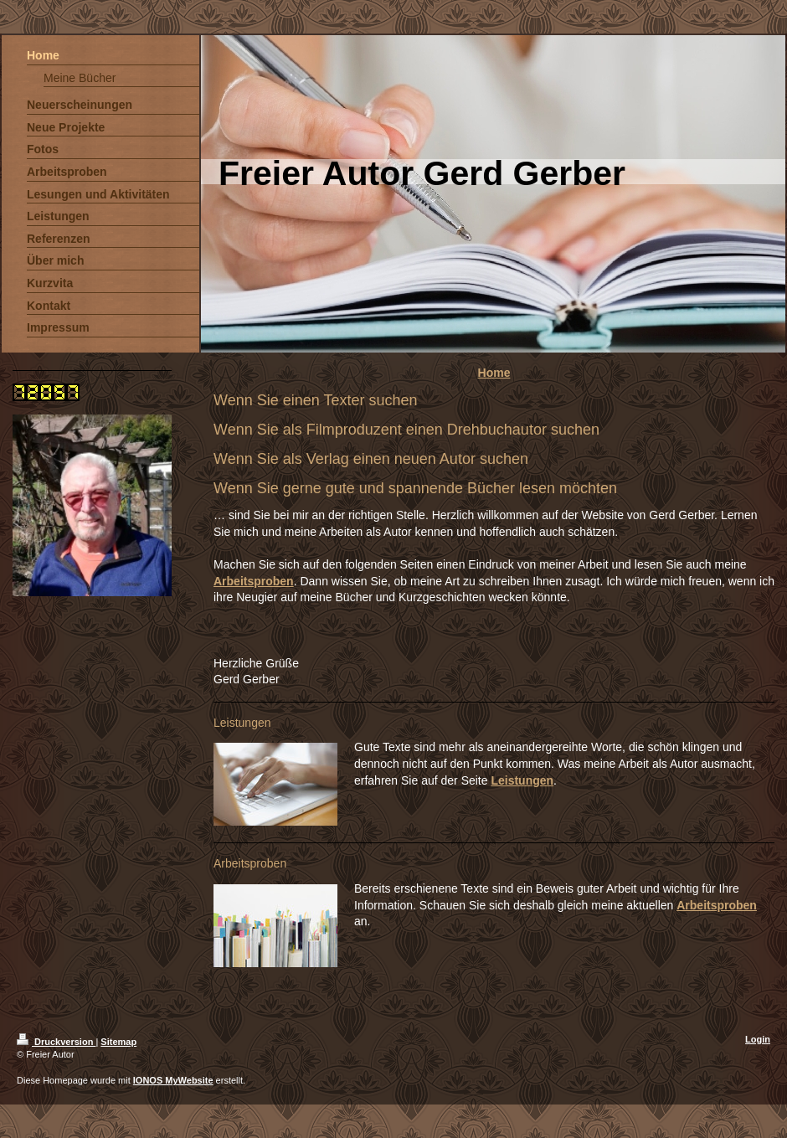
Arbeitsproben (253, 581)
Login (757, 1039)
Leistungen (522, 780)
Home (494, 372)
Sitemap (118, 1042)
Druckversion (56, 1042)
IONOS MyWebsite (173, 1080)
